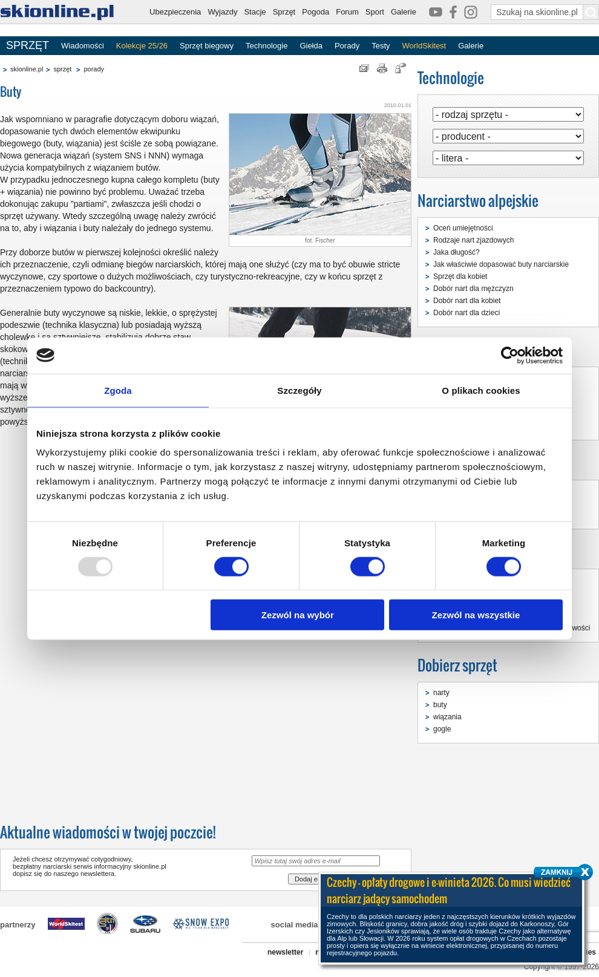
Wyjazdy (222, 11)
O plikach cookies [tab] (481, 390)
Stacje (255, 11)
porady (93, 69)
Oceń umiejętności (463, 228)
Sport (374, 11)
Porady (347, 45)
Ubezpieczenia (175, 11)
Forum (347, 11)
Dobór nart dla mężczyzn (473, 288)
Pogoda (315, 11)
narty (441, 692)
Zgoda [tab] (118, 390)
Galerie (403, 11)
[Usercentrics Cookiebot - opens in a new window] (510, 355)
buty (440, 705)
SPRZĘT (27, 45)
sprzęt (62, 69)
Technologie (266, 45)
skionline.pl (26, 69)
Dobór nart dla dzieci (466, 313)
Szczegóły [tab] (299, 390)
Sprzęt (284, 11)
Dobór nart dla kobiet (466, 300)
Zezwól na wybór (297, 615)
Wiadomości (82, 45)
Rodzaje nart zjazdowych (473, 240)
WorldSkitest (424, 45)
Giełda (311, 45)
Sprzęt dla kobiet (460, 276)
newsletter (285, 952)
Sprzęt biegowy (207, 45)
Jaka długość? (456, 252)
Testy (381, 45)
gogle (442, 729)
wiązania (447, 717)
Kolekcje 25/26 (142, 45)
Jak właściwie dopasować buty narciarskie (501, 264)
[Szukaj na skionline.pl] (591, 12)
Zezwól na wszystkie (476, 615)
